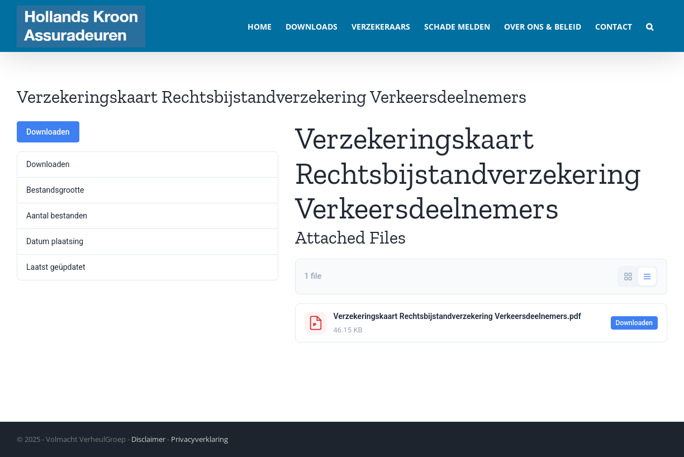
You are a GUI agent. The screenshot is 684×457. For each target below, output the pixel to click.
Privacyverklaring (199, 439)
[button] (649, 26)
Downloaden (48, 131)
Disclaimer (148, 439)
